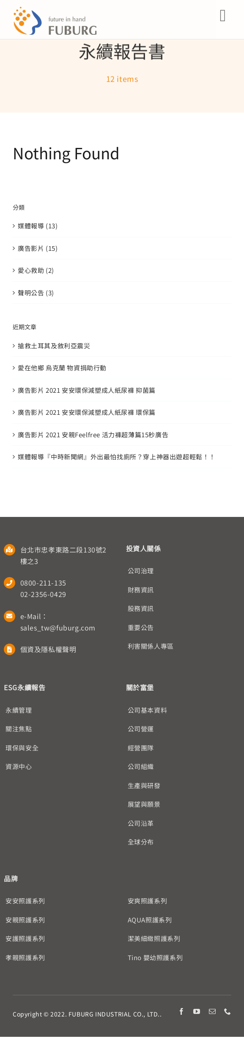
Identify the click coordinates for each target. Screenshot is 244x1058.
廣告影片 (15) (38, 248)
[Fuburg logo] (55, 9)
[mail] (212, 1011)
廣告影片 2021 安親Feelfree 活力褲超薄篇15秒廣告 (93, 434)
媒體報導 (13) (38, 225)
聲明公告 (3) (36, 292)
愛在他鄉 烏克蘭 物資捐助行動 (62, 367)
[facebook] (181, 1011)
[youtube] (196, 1011)
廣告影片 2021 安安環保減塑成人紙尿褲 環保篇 (87, 412)
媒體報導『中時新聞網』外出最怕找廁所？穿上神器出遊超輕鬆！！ (117, 456)
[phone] (227, 1011)
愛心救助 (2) (36, 270)
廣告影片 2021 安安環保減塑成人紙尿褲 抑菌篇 (87, 390)
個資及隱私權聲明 (48, 649)
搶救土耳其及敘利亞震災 (54, 345)
